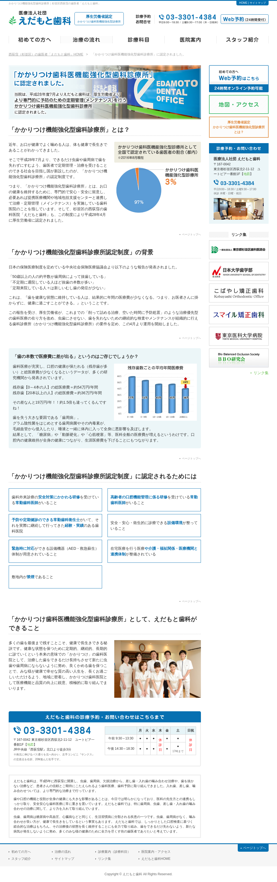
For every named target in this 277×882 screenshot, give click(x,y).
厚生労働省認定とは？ (239, 127)
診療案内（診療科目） (114, 852)
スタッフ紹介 (21, 859)
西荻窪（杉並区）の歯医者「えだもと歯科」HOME (46, 54)
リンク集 (261, 373)
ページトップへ (191, 234)
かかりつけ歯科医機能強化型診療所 (99, 18)
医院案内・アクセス (156, 852)
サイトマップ (258, 2)
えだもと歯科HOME (156, 859)
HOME (243, 2)
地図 (30, 744)
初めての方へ (21, 852)
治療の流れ (63, 852)
